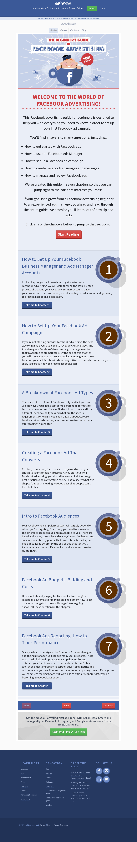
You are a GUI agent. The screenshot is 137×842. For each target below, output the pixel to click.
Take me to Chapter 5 (37, 569)
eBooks (62, 31)
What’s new (25, 809)
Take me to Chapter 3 (37, 442)
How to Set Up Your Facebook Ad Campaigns (56, 332)
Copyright (64, 835)
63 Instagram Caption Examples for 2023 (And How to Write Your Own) (80, 795)
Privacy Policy (53, 835)
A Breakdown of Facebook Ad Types (56, 399)
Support (24, 800)
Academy (49, 815)
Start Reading (68, 237)
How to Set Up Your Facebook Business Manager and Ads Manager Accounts (56, 268)
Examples (49, 796)
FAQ (22, 783)
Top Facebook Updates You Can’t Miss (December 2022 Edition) (81, 785)
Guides (48, 31)
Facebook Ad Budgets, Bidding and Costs (48, 593)
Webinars (76, 31)
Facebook (99, 784)
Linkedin (99, 792)
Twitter (106, 792)
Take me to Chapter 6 (37, 625)
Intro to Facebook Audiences (55, 525)
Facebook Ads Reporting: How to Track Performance (57, 649)
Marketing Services (29, 805)
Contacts (24, 796)
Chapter (108, 715)
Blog (89, 31)
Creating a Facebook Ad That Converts (55, 466)
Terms (42, 835)
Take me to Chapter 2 (37, 375)
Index (66, 715)
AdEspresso (68, 4)
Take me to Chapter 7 (37, 695)
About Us (24, 779)
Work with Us (26, 787)
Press (23, 792)
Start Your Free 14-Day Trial (68, 741)
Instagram (106, 784)
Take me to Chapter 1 (37, 308)
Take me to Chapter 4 (37, 505)
